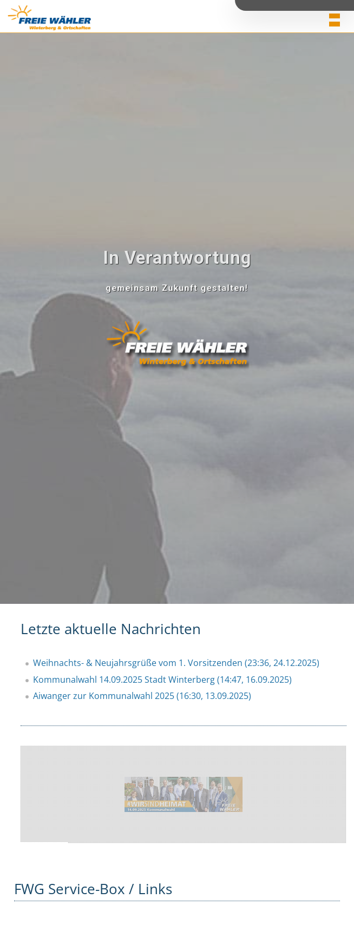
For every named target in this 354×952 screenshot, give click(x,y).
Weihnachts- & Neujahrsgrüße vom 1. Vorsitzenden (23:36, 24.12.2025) (176, 663)
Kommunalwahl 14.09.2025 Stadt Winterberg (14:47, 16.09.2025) (162, 679)
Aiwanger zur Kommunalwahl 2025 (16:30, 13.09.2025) (142, 696)
